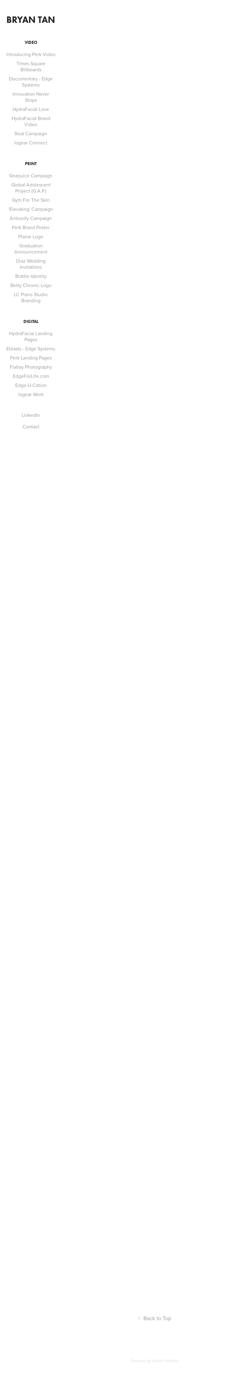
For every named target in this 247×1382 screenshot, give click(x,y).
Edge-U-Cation (31, 385)
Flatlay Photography (31, 366)
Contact (31, 426)
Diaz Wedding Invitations (31, 263)
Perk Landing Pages (31, 357)
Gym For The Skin (31, 200)
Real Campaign (31, 133)
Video (31, 42)
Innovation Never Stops (30, 96)
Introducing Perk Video (30, 54)
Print (31, 163)
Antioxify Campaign (31, 218)
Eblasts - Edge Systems (30, 348)
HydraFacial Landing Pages (30, 336)
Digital (30, 321)
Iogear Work (31, 394)
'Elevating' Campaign (31, 209)
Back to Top (154, 1318)
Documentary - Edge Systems (31, 81)
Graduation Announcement (31, 248)
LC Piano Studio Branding (31, 297)
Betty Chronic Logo (30, 285)
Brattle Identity (31, 276)
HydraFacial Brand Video (31, 121)
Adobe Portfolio (165, 1360)
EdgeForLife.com (31, 376)
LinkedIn (31, 415)
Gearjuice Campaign (30, 175)
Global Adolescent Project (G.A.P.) (31, 187)
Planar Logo (30, 236)
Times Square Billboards (30, 66)
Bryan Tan (30, 19)
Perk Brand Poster (31, 227)
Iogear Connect (30, 142)
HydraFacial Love (30, 109)
